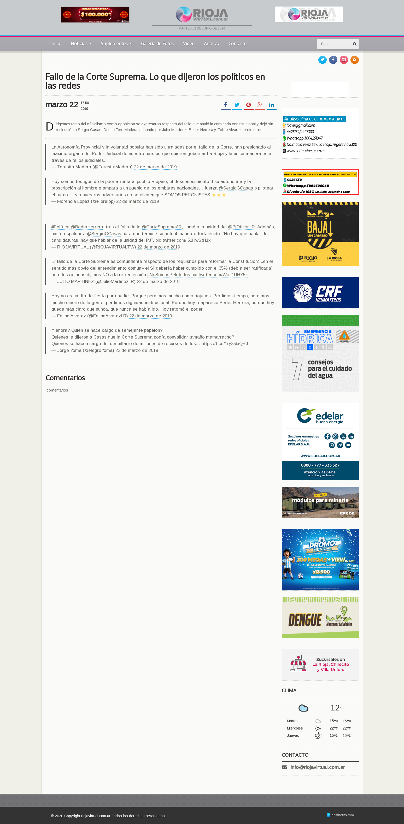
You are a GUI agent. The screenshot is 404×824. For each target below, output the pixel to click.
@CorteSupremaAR (162, 226)
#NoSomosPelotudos (168, 274)
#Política (60, 226)
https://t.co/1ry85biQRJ (225, 343)
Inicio (55, 43)
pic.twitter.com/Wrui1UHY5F (219, 274)
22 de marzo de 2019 (155, 166)
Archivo (211, 43)
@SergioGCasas (236, 188)
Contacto (238, 43)
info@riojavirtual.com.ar (318, 767)
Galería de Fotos (157, 43)
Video (189, 43)
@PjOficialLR (241, 226)
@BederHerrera (87, 226)
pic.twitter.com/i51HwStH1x (183, 240)
